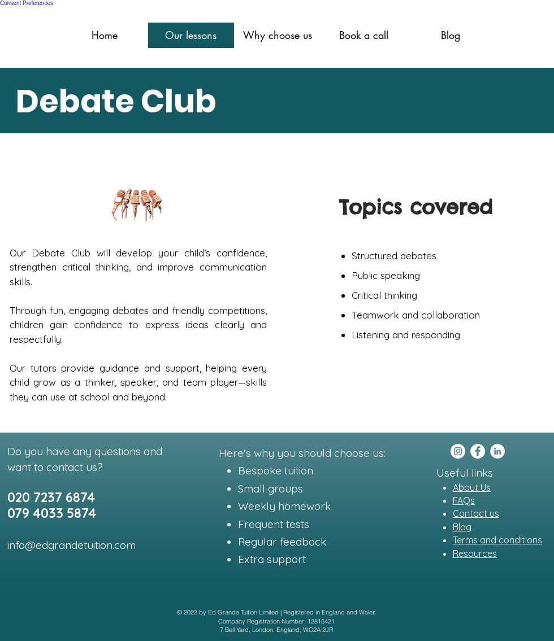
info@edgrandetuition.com (71, 545)
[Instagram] (458, 451)
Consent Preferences (26, 3)
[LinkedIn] (497, 451)
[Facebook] (477, 451)
